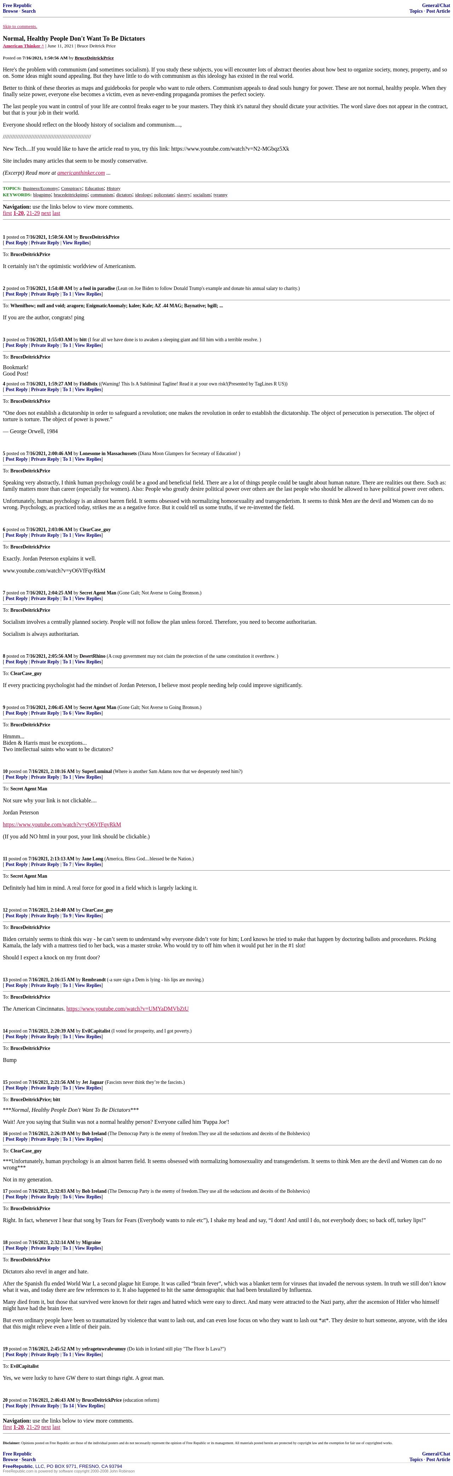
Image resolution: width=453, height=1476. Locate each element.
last (56, 213)
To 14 (68, 1405)
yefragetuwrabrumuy (104, 1349)
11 (5, 858)
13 (5, 979)
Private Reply (45, 242)
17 (5, 1191)
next (46, 213)
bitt (83, 339)
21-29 (33, 213)
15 (5, 1082)
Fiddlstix (89, 384)
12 (5, 910)
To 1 (67, 294)
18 (5, 1242)
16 (5, 1133)
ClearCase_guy (95, 529)
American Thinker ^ (23, 45)
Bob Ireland (94, 1133)
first (7, 213)
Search (29, 11)
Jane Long (92, 858)
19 (5, 1349)
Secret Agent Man (98, 592)
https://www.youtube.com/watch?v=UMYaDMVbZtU (128, 1009)
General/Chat (436, 5)
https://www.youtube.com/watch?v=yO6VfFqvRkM (62, 824)
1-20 (18, 213)
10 (5, 771)
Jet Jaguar (93, 1082)
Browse (10, 11)
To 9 (67, 915)
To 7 (67, 864)
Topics (416, 11)
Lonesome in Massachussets (108, 453)
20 (5, 1400)
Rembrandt (94, 979)
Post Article (438, 11)
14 (5, 1031)
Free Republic (17, 5)
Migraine (91, 1242)
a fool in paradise (97, 288)
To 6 (67, 713)
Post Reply (17, 242)
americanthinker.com (81, 173)
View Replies (76, 242)
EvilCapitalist (96, 1031)
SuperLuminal (97, 771)
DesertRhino (92, 656)
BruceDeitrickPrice (99, 237)
